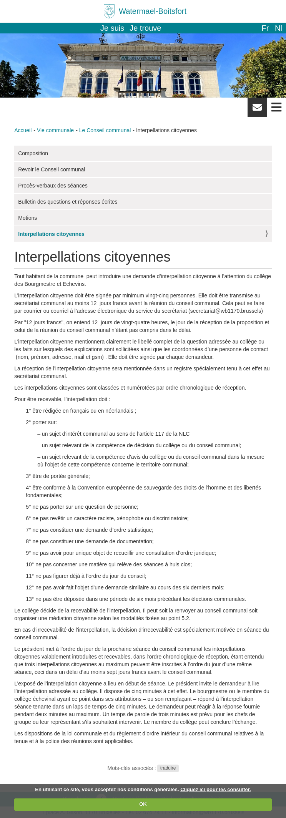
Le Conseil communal (105, 130)
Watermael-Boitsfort (152, 11)
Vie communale (55, 130)
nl (278, 28)
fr (265, 28)
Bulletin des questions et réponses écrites (67, 202)
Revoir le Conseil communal (51, 169)
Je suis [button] (112, 28)
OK (143, 804)
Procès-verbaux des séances (53, 186)
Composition (33, 153)
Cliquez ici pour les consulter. (215, 789)
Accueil (23, 130)
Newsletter (257, 110)
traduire (168, 768)
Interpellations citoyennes (51, 234)
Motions (27, 218)
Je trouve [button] (145, 28)
